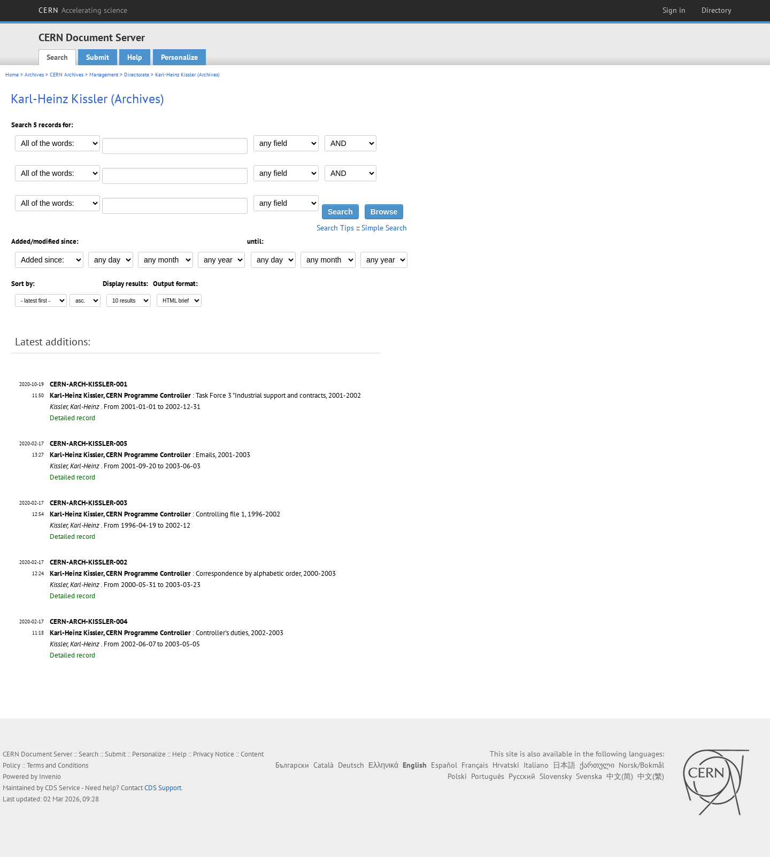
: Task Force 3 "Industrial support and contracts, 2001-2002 (205, 395)
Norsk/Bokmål (641, 765)
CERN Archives (66, 74)
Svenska (589, 776)
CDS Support (162, 787)
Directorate (136, 74)
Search (57, 57)
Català (323, 765)
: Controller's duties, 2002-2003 (166, 632)
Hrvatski (505, 765)
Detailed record (72, 417)
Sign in (674, 10)
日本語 (564, 765)
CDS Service (62, 787)
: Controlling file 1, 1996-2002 (165, 514)
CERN (82, 10)
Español (444, 765)
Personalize (179, 57)
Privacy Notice (213, 754)
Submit (97, 57)
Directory (717, 10)
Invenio (50, 776)
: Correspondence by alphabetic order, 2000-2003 (193, 573)
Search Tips (335, 228)
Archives (34, 74)
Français (474, 765)
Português (487, 776)
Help (134, 57)
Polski (457, 776)
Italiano (536, 765)
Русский (522, 776)
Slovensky (556, 776)
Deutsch (351, 765)
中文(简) (619, 776)
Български (292, 765)
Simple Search (384, 228)
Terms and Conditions (57, 765)
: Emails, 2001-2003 (150, 454)
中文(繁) (650, 776)
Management (103, 74)
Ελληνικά (383, 765)
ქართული (597, 765)
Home (12, 74)
